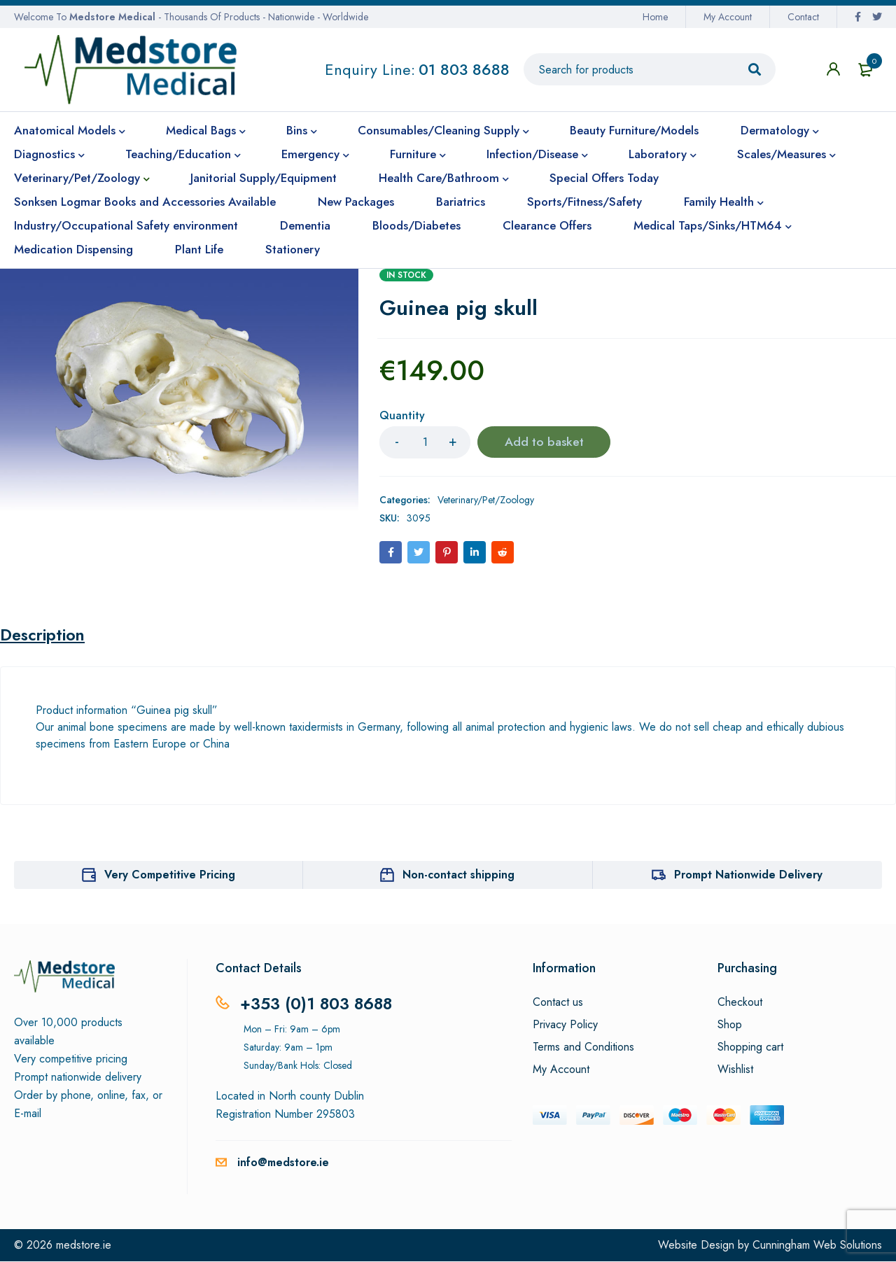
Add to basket (544, 442)
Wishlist (735, 1070)
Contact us (558, 1003)
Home (655, 17)
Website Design (696, 1246)
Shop (730, 1025)
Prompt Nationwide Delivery (748, 875)
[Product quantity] (424, 442)
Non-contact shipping (458, 875)
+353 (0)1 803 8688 (318, 1004)
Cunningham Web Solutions (817, 1246)
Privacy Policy (565, 1025)
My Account (728, 17)
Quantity (402, 416)
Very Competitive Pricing (169, 875)
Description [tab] (44, 635)
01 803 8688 (464, 69)
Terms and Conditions (583, 1048)
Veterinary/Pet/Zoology (486, 500)
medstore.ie (83, 1246)
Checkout (740, 1003)
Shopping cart (750, 1048)
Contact (803, 17)
